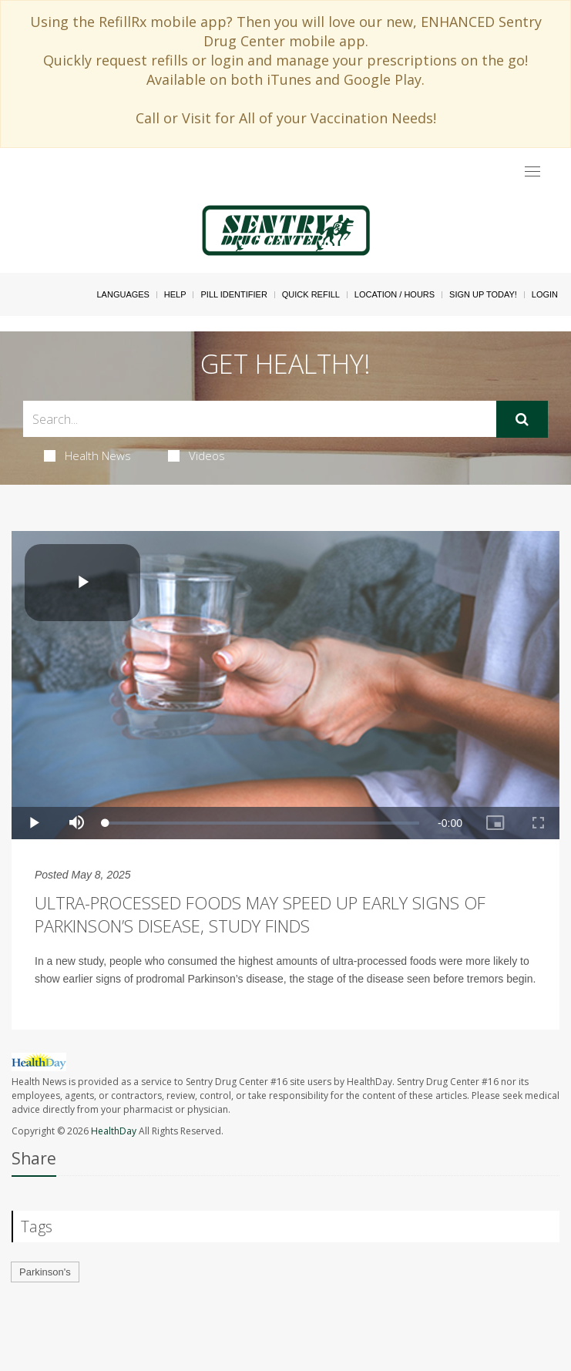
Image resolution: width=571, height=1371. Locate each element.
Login (545, 294)
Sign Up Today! (483, 294)
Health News (87, 455)
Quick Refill (311, 294)
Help (175, 294)
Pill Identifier (233, 294)
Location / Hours (394, 294)
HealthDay (113, 1130)
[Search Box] (259, 419)
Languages (122, 294)
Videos (196, 455)
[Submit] (522, 419)
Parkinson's (45, 1272)
